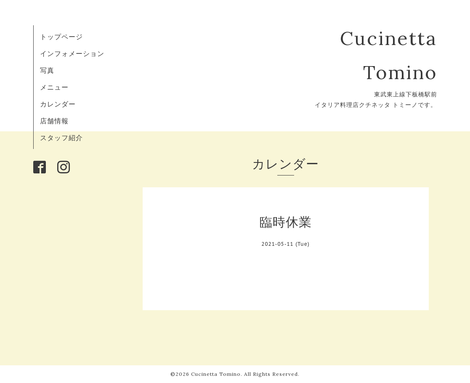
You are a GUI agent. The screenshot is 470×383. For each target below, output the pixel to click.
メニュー (54, 87)
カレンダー (58, 104)
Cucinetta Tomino (216, 374)
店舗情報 (54, 121)
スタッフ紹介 (61, 137)
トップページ (61, 36)
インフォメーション (72, 53)
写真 (47, 70)
